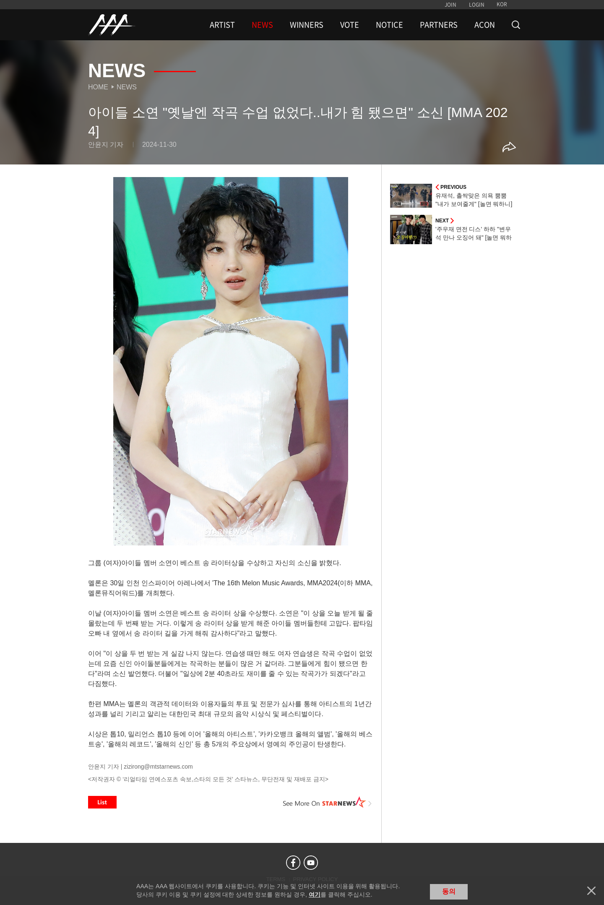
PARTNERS (439, 25)
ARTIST (222, 25)
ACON (484, 25)
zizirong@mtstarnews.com (158, 766)
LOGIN (476, 4)
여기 (314, 894)
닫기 (591, 891)
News (127, 87)
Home (98, 87)
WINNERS (306, 25)
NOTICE (389, 25)
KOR (502, 4)
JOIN (450, 4)
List (102, 802)
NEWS (262, 25)
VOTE (349, 25)
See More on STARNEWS (327, 802)
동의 (449, 891)
